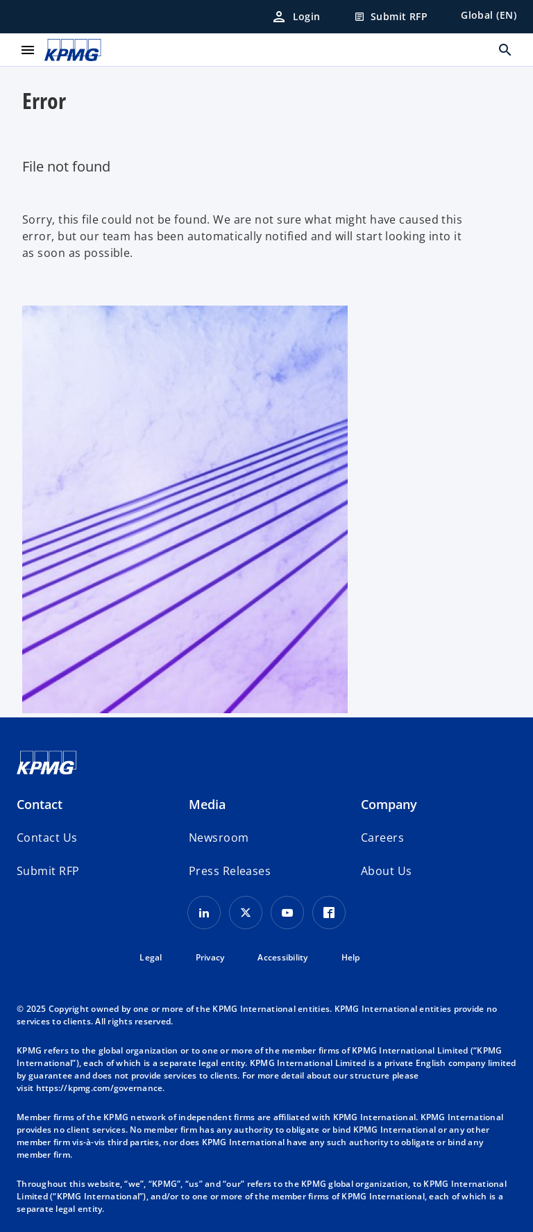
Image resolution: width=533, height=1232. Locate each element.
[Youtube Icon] (287, 912)
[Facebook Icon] (329, 912)
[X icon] (245, 912)
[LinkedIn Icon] (204, 912)
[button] (48, 871)
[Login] (296, 16)
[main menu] (28, 50)
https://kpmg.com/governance (99, 1088)
